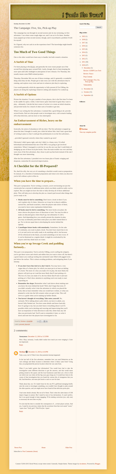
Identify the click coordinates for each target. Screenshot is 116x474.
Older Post (68, 447)
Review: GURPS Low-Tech (92, 70)
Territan (22, 352)
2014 (84, 52)
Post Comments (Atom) (30, 451)
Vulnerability (87, 85)
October (86, 92)
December (87, 68)
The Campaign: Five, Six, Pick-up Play (91, 81)
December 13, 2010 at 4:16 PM (38, 352)
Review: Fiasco (88, 74)
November (87, 89)
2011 (84, 62)
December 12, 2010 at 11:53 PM (38, 336)
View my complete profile (88, 132)
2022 (84, 36)
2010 (84, 65)
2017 (84, 43)
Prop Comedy (87, 77)
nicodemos (82, 464)
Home (44, 447)
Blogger (97, 464)
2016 (84, 46)
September (87, 95)
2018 (84, 39)
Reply (21, 345)
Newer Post (18, 447)
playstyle (27, 324)
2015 (84, 49)
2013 (84, 55)
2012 (84, 59)
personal (21, 324)
